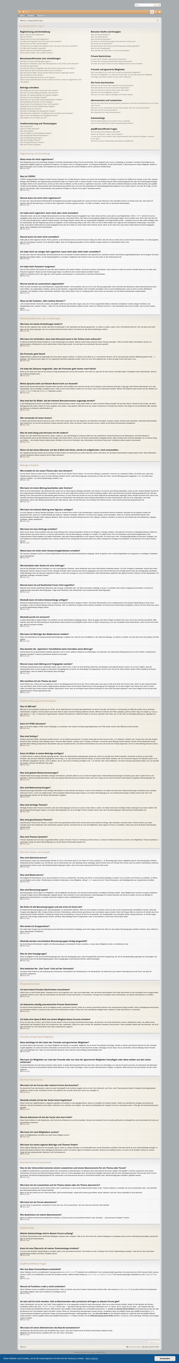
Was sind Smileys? (27, 131)
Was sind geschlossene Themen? (32, 142)
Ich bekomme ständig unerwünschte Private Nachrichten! (111, 61)
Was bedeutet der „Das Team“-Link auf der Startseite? (110, 50)
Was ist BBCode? (26, 126)
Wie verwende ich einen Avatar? (31, 75)
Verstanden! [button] (165, 1359)
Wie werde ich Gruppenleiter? (101, 44)
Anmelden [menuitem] (156, 12)
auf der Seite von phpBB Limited (98, 1274)
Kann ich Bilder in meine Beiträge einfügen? (36, 133)
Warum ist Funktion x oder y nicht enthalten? (107, 134)
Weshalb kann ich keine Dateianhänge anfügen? (37, 106)
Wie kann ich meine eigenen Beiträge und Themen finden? (112, 95)
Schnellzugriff (19, 12)
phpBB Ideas (123, 1289)
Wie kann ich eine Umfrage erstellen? (33, 97)
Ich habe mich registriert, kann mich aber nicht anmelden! (40, 41)
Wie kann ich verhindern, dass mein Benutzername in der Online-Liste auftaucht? (49, 64)
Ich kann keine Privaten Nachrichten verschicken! (108, 59)
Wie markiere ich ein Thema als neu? (33, 118)
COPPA (139, 216)
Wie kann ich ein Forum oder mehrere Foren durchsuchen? (112, 85)
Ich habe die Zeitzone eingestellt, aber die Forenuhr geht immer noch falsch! (47, 68)
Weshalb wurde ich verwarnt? (30, 109)
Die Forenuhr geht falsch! (29, 66)
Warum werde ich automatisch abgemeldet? (36, 50)
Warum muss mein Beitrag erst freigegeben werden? (39, 115)
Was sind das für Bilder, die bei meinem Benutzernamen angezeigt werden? (47, 73)
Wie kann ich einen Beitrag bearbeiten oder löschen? (39, 93)
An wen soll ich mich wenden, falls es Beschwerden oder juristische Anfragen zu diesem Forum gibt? (122, 138)
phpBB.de (43, 391)
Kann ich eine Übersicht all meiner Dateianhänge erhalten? (112, 123)
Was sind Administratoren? (100, 35)
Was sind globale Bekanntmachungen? (34, 135)
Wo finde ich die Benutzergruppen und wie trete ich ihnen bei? (113, 41)
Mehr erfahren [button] (92, 1358)
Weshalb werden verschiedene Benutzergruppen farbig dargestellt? (115, 46)
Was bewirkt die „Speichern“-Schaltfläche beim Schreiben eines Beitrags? (46, 113)
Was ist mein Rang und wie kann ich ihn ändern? (37, 77)
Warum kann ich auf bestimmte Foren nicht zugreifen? (39, 104)
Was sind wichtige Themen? (30, 140)
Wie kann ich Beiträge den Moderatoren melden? (38, 111)
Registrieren (40, 15)
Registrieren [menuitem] (160, 12)
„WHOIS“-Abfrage (48, 1307)
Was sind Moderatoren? (99, 37)
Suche (22, 15)
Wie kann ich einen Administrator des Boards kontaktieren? (112, 141)
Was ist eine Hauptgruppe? (100, 48)
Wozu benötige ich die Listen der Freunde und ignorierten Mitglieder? (116, 72)
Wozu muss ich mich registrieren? (32, 35)
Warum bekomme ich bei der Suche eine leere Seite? (110, 90)
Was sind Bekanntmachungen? (31, 138)
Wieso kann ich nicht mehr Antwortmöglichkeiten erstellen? (41, 100)
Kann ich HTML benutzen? (29, 129)
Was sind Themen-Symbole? (30, 145)
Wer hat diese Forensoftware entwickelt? (105, 132)
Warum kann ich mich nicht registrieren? (34, 39)
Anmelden (30, 15)
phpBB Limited (25, 391)
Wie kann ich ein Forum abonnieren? (104, 110)
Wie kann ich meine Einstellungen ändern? (35, 61)
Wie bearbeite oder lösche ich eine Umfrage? (36, 102)
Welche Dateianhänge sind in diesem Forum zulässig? (110, 121)
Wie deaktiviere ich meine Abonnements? (106, 112)
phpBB (83, 1352)
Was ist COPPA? (26, 37)
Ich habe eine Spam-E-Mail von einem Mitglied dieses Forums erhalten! (116, 64)
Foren (27, 12)
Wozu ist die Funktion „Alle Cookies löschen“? (36, 53)
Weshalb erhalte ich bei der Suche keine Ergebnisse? (110, 88)
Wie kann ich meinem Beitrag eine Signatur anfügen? (39, 95)
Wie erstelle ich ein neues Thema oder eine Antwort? (39, 90)
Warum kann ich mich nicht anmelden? (34, 44)
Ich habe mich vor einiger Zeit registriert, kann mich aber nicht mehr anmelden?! (49, 46)
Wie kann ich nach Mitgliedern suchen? (105, 92)
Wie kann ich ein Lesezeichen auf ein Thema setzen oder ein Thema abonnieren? (120, 108)
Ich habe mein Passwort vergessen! (33, 48)
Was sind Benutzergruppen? (101, 39)
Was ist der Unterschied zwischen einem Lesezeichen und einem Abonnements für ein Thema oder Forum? (124, 104)
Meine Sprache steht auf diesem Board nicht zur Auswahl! (41, 70)
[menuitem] (152, 12)
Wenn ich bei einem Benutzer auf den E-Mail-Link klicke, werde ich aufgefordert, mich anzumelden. (51, 81)
